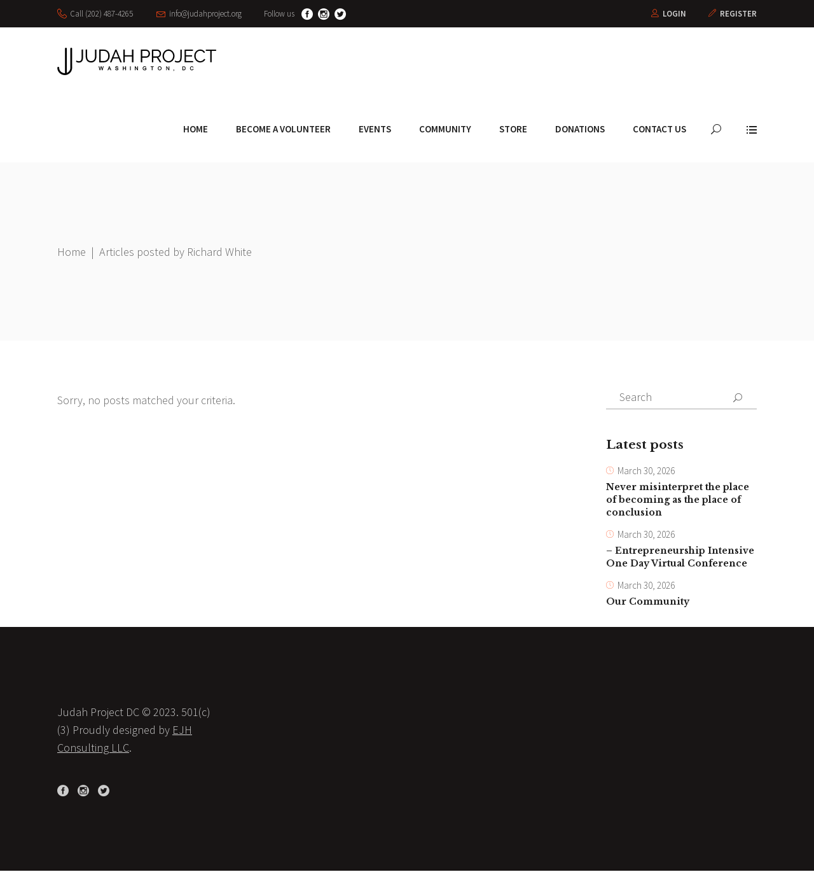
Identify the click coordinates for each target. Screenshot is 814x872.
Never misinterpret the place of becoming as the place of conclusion (677, 500)
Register (738, 13)
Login (674, 13)
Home (71, 251)
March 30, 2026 (646, 471)
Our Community (647, 602)
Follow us (279, 13)
